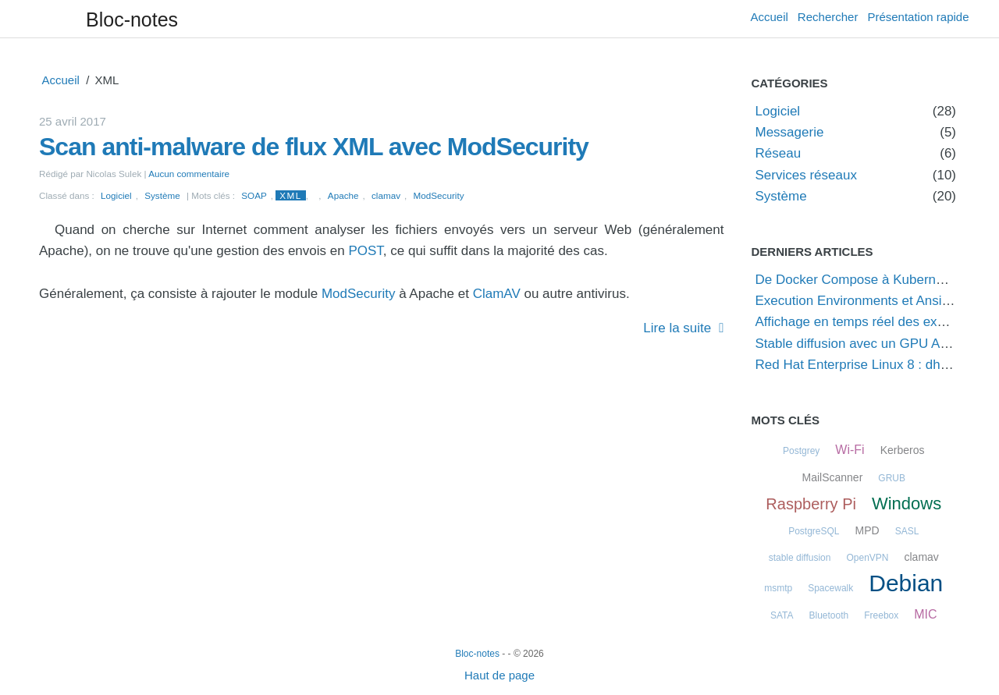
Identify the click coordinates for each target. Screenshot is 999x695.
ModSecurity (439, 195)
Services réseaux (806, 175)
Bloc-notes (132, 19)
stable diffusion (800, 557)
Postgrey (801, 450)
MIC (925, 614)
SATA (782, 615)
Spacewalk (830, 588)
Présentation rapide (918, 16)
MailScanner (832, 477)
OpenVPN (867, 557)
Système (162, 195)
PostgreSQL (813, 531)
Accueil (769, 16)
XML (290, 195)
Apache (343, 195)
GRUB (891, 478)
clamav (386, 195)
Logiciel (116, 195)
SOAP (253, 195)
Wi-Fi (849, 449)
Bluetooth (828, 615)
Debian (906, 583)
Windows (906, 503)
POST (365, 250)
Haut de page (499, 675)
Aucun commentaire (188, 173)
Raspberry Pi (811, 503)
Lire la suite (677, 328)
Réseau (778, 153)
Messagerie (789, 132)
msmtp (778, 588)
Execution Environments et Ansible (857, 300)
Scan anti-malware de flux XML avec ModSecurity (313, 147)
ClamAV (497, 293)
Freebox (881, 615)
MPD (867, 530)
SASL (907, 531)
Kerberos (902, 450)
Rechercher (828, 16)
